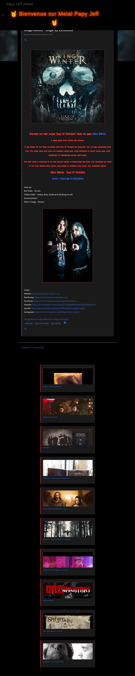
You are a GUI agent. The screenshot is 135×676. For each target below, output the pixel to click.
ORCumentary (48, 601)
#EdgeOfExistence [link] (45, 319)
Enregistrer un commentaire (32, 348)
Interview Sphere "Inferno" (53, 631)
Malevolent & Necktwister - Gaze (55, 509)
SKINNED (46, 448)
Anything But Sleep (50, 417)
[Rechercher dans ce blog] (121, 15)
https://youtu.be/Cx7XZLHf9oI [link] (67, 178)
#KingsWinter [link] (30, 319)
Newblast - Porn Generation (53, 662)
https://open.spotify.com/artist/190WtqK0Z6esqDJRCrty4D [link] (57, 308)
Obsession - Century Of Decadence (56, 478)
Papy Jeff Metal (19, 4)
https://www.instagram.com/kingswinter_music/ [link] (57, 312)
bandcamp (29, 323)
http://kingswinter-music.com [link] (46, 294)
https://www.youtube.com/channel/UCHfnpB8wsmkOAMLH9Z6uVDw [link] (64, 305)
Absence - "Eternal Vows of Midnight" (57, 539)
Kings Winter (55, 323)
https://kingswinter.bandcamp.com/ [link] (51, 297)
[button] (25, 39)
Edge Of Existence (42, 323)
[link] (99, 134)
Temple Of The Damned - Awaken (55, 570)
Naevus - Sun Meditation (52, 387)
